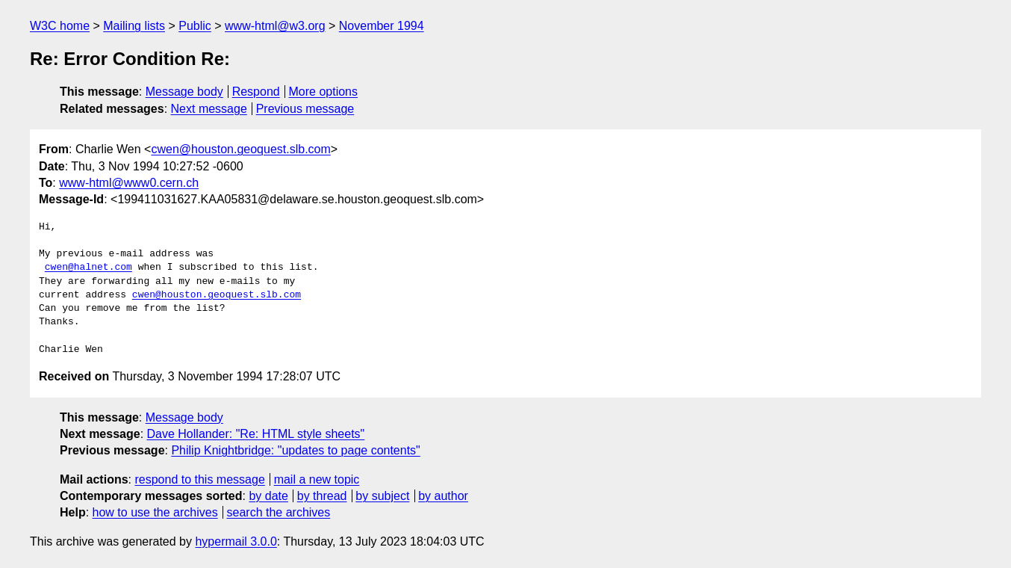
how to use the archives (155, 512)
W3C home (60, 25)
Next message (209, 108)
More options (323, 91)
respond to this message (199, 479)
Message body (184, 91)
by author (443, 496)
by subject (382, 496)
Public (194, 25)
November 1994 (381, 25)
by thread (322, 496)
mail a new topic (317, 479)
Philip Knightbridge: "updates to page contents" (295, 450)
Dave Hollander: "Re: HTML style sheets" (256, 433)
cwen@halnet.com (88, 267)
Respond (256, 91)
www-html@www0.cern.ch (129, 182)
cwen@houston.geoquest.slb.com (240, 149)
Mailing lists (134, 25)
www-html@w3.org (275, 25)
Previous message (305, 108)
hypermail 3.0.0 (235, 541)
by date (268, 496)
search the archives (279, 512)
